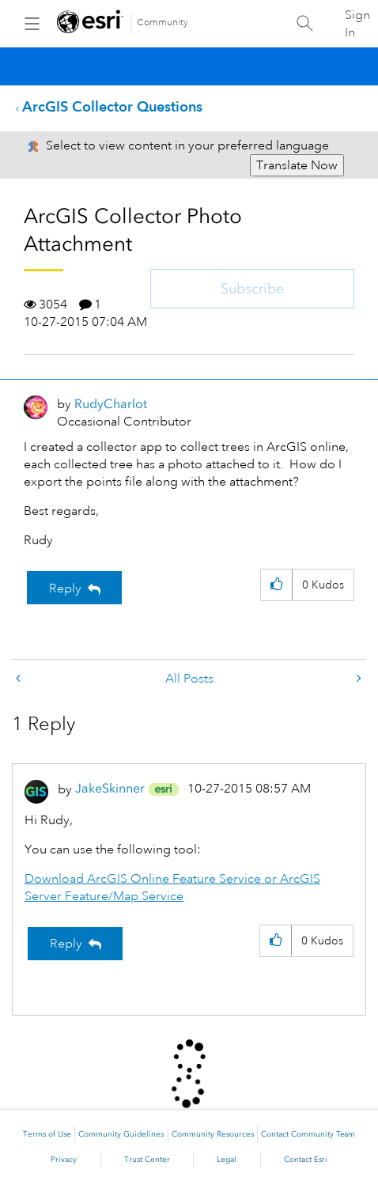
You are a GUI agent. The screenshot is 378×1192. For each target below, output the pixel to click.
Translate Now (297, 165)
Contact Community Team (308, 1134)
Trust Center (147, 1159)
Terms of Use (47, 1134)
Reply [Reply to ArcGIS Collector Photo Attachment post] (65, 588)
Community (162, 22)
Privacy (64, 1159)
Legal (226, 1159)
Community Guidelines (121, 1134)
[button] (276, 585)
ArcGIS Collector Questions (112, 106)
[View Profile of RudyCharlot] (110, 403)
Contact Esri (305, 1159)
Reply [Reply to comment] (66, 944)
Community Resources (213, 1134)
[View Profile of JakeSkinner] (110, 788)
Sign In (357, 23)
